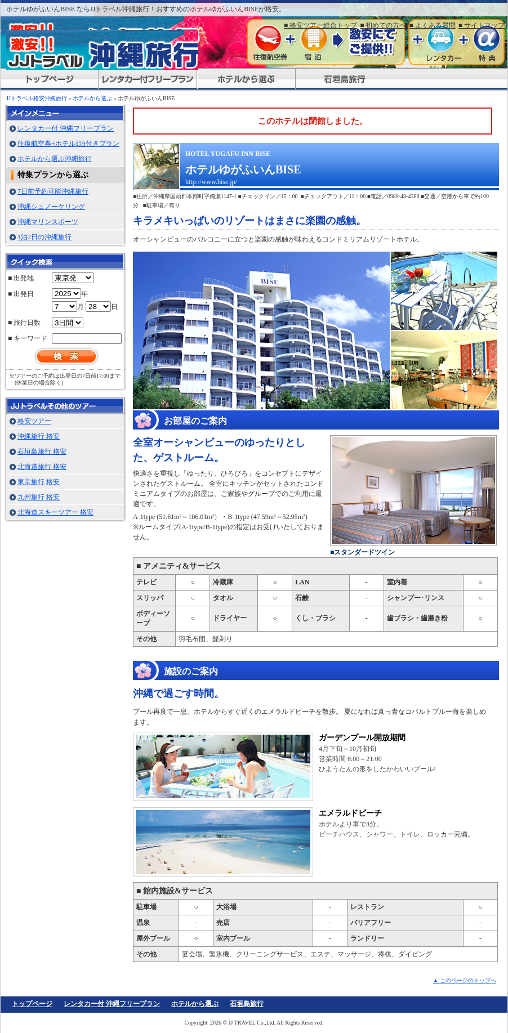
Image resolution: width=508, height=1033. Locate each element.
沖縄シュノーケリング (51, 207)
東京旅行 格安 (38, 482)
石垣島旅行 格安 (41, 451)
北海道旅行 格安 (41, 467)
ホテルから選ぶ (92, 98)
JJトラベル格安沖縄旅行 (36, 98)
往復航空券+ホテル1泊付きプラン (68, 143)
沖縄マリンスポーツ (47, 222)
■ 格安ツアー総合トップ (320, 25)
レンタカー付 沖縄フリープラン (65, 128)
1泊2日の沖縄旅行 (44, 237)
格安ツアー (34, 421)
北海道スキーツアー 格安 (55, 512)
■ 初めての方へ (383, 25)
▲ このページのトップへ (464, 980)
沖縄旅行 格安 (38, 436)
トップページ (32, 1004)
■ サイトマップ (481, 25)
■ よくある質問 (432, 25)
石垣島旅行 (247, 1004)
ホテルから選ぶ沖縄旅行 (54, 159)
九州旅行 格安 (38, 497)
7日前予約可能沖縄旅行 (52, 191)
